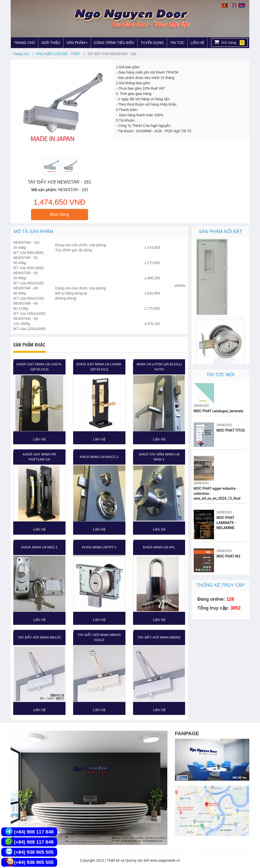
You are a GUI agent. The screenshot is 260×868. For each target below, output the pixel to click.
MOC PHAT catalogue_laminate (218, 411)
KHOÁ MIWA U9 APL (159, 547)
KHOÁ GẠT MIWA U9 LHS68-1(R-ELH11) (99, 366)
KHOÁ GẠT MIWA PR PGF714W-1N (39, 456)
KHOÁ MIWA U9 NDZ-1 (39, 547)
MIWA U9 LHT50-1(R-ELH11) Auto (159, 366)
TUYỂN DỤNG (152, 43)
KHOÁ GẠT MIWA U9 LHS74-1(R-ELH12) (39, 366)
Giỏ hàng (229, 42)
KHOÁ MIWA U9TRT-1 (99, 547)
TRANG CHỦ (24, 43)
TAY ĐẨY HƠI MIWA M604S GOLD (99, 637)
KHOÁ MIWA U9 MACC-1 (99, 457)
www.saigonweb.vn (165, 860)
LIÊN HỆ (197, 43)
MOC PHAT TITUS (231, 430)
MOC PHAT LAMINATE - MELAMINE (226, 523)
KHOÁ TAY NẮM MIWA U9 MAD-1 (159, 456)
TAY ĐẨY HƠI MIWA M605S (159, 637)
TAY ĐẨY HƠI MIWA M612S (39, 637)
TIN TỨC (177, 43)
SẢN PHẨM (77, 43)
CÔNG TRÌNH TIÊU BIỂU (114, 43)
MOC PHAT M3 (228, 556)
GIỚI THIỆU (50, 43)
